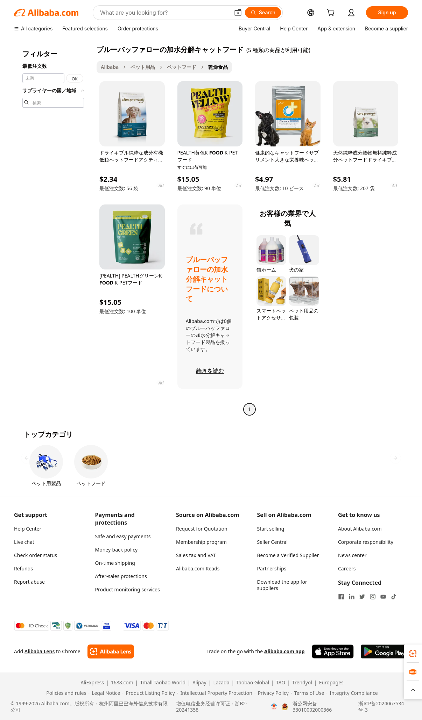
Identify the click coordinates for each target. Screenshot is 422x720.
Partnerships (272, 568)
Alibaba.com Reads (198, 568)
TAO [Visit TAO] (280, 682)
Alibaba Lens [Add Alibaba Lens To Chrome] (39, 651)
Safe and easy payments (123, 536)
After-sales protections (121, 576)
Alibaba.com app (284, 651)
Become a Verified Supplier (288, 555)
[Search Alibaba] (164, 12)
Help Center (27, 528)
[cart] (332, 13)
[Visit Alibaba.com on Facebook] (341, 596)
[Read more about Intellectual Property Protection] (214, 693)
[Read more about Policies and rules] (65, 693)
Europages (331, 682)
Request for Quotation (201, 528)
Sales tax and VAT (196, 555)
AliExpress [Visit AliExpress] (92, 682)
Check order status (35, 555)
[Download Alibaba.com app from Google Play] (384, 651)
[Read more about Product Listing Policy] (148, 693)
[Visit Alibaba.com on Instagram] (373, 596)
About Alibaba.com (360, 528)
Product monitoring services (127, 589)
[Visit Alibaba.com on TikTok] (394, 596)
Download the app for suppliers (282, 584)
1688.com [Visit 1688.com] (122, 682)
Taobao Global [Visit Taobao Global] (252, 682)
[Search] (263, 12)
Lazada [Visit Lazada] (221, 682)
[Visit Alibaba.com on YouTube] (383, 596)
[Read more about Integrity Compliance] (352, 693)
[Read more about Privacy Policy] (271, 693)
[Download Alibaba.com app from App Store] (333, 651)
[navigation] (53, 230)
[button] (238, 12)
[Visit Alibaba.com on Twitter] (362, 596)
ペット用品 (143, 67)
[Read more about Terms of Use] (307, 693)
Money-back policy (116, 549)
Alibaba (110, 67)
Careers (347, 568)
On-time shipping (115, 563)
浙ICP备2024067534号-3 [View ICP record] (381, 706)
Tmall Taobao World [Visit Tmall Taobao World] (163, 682)
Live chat (24, 542)
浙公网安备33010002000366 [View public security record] (312, 706)
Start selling (270, 528)
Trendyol (302, 682)
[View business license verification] (274, 706)
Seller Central (272, 542)
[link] (413, 654)
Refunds (23, 568)
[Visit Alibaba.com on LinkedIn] (352, 596)
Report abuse (29, 581)
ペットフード (181, 67)
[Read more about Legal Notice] (104, 693)
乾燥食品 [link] (218, 67)
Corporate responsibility (365, 542)
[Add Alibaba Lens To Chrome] (110, 651)
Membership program (201, 542)
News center (352, 555)
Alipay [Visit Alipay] (199, 682)
